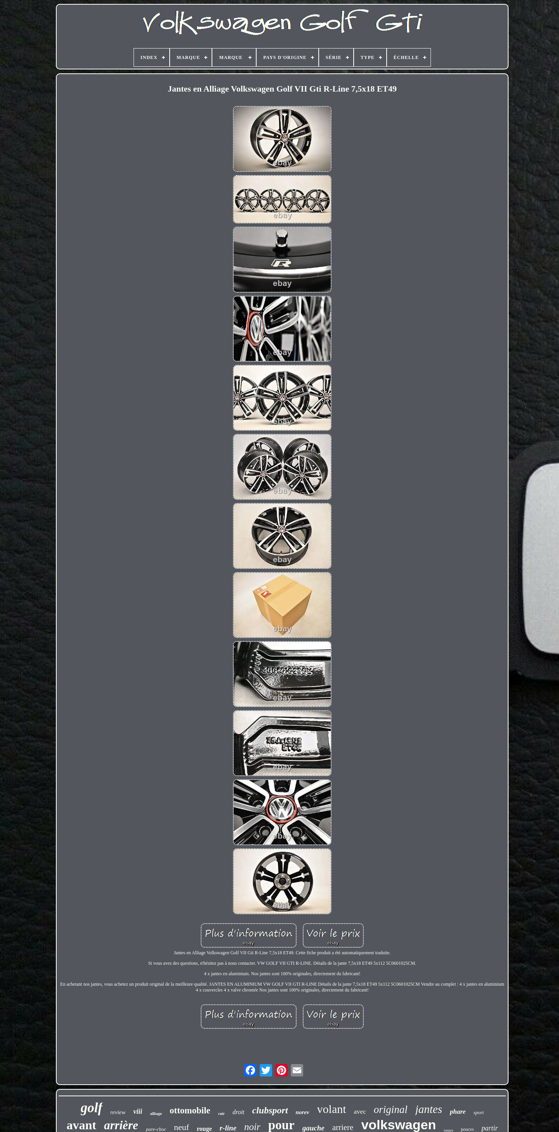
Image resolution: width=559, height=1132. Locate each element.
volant (331, 1109)
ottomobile (190, 1110)
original (391, 1109)
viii (137, 1111)
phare (458, 1111)
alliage (156, 1113)
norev (302, 1112)
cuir (221, 1113)
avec (360, 1111)
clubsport (270, 1110)
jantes (428, 1109)
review (117, 1112)
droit (239, 1112)
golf (91, 1107)
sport (479, 1112)
